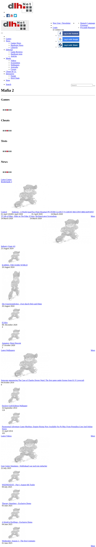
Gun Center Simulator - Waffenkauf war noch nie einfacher (24, 466)
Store (8, 80)
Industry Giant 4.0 (8, 246)
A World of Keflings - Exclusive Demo (17, 522)
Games (8, 39)
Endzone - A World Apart (22, 212)
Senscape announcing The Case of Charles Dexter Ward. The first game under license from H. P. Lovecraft (42, 380)
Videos (13, 61)
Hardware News (17, 45)
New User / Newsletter (62, 23)
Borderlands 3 (6, 182)
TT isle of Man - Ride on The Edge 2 (15, 216)
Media (8, 58)
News (8, 41)
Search (8, 84)
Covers (13, 69)
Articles (14, 56)
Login (55, 27)
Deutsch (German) (84, 24)
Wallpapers (15, 65)
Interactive (10, 74)
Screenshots (15, 63)
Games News (16, 43)
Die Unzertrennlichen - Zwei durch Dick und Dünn (22, 304)
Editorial (9, 50)
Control (4, 212)
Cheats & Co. (11, 71)
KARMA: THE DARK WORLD (15, 265)
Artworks (14, 67)
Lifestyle (14, 47)
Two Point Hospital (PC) (41, 212)
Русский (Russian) (87, 27)
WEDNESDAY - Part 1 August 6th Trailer (18, 485)
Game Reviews (17, 52)
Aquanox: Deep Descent (11, 343)
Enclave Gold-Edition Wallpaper (14, 406)
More (93, 216)
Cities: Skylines (36, 216)
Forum (13, 76)
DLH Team (15, 78)
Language (91, 23)
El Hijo (5, 323)
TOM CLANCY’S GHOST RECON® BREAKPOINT (72, 212)
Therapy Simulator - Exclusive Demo (16, 503)
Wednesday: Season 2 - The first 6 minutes (18, 541)
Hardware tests (16, 54)
